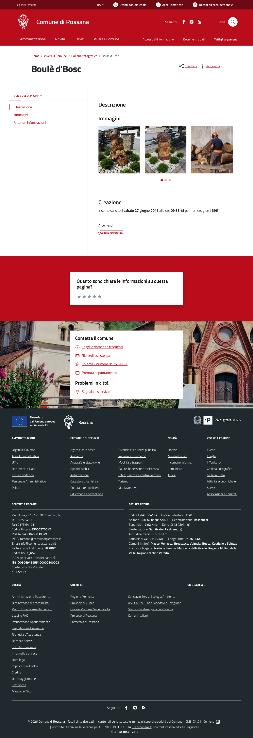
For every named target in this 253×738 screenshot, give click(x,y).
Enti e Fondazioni (23, 475)
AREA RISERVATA (124, 731)
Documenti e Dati (23, 468)
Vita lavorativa (127, 487)
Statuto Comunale (24, 647)
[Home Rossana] (52, 22)
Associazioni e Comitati (222, 494)
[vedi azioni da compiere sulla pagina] (210, 66)
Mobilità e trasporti (130, 462)
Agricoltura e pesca (82, 449)
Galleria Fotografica (219, 468)
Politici (16, 487)
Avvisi (172, 475)
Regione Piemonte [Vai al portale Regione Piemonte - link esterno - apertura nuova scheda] (25, 5)
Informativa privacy (24, 653)
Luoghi (211, 456)
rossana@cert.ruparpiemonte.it (40, 538)
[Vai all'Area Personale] (213, 4)
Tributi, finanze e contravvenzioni (139, 475)
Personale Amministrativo (29, 481)
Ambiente (76, 456)
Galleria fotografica (84, 55)
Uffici (15, 462)
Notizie (172, 449)
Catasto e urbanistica (84, 481)
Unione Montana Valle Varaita (90, 609)
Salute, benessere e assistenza (138, 468)
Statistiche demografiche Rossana (150, 609)
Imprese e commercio (132, 456)
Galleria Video (216, 475)
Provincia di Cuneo (82, 602)
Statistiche (19, 685)
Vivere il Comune (55, 55)
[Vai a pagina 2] (165, 180)
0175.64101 (25, 519)
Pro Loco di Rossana (83, 615)
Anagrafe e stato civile (85, 462)
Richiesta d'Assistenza (26, 634)
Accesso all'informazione (158, 39)
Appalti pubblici (80, 468)
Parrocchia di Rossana (84, 621)
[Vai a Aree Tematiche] (169, 4)
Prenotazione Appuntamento (31, 621)
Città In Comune (203, 721)
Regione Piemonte (82, 596)
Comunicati (175, 468)
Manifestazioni (177, 456)
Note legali (19, 659)
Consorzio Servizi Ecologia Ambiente (151, 596)
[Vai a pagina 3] (169, 180)
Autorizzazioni (79, 475)
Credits (16, 672)
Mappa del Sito (21, 691)
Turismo (123, 481)
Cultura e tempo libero (84, 487)
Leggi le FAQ (20, 615)
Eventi (211, 449)
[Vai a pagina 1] (161, 180)
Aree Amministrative (25, 456)
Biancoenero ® (142, 727)
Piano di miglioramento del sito (32, 609)
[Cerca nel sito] (233, 22)
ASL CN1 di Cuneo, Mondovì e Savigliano (154, 602)
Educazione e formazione (86, 494)
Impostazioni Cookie (25, 666)
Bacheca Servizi (22, 640)
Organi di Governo (23, 449)
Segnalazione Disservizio (28, 628)
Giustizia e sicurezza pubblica (137, 449)
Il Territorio (214, 462)
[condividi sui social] (188, 66)
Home (35, 55)
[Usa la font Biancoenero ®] (130, 4)
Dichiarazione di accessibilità (30, 602)
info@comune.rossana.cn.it (38, 543)
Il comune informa (180, 462)
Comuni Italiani (138, 615)
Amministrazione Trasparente (31, 596)
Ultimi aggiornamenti (25, 678)
